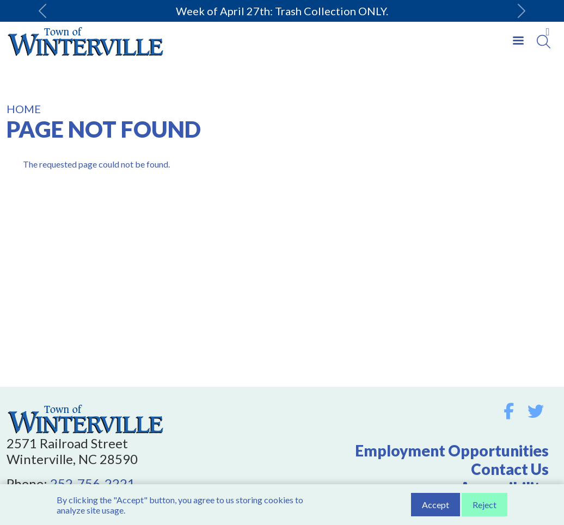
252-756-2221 (92, 483)
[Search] (543, 42)
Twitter (536, 411)
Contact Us (510, 469)
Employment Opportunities (452, 450)
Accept (435, 506)
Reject (484, 506)
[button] (42, 11)
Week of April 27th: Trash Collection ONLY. (282, 10)
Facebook (509, 411)
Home (24, 108)
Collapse (548, 32)
